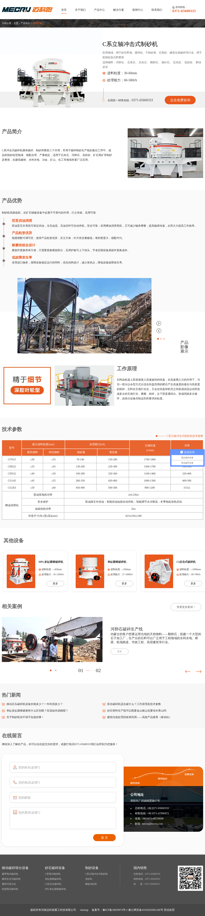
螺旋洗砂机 (91, 884)
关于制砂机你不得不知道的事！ (25, 717)
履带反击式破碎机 (11, 879)
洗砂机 (88, 879)
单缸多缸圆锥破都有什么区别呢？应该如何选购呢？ (37, 710)
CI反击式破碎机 (53, 884)
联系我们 (156, 9)
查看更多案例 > (186, 607)
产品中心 (99, 9)
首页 (64, 9)
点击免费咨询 (180, 100)
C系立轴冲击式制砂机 (96, 874)
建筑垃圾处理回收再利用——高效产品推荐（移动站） (139, 717)
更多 (119, 651)
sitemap (84, 909)
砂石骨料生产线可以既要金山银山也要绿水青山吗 (136, 710)
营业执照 (169, 909)
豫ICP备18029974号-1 (115, 909)
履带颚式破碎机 (10, 874)
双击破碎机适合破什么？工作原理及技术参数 (134, 704)
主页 (16, 23)
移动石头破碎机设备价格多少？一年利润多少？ (35, 704)
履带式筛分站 (9, 884)
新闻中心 (137, 9)
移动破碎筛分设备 (15, 868)
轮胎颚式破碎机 (10, 889)
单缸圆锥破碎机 (53, 879)
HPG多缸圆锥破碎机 (55, 889)
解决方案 (118, 9)
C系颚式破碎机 (53, 874)
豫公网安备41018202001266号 (145, 909)
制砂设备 (37, 23)
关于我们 (80, 9)
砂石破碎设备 (55, 868)
